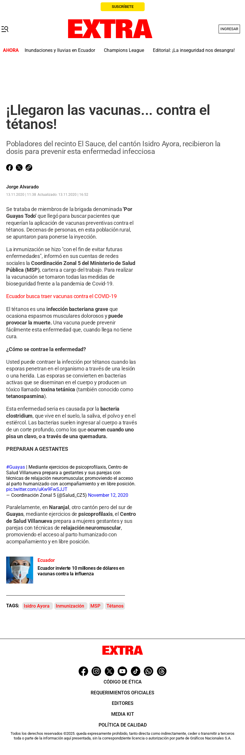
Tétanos (115, 606)
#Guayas (15, 467)
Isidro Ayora (37, 606)
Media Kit (122, 714)
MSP (95, 606)
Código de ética (123, 682)
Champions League (124, 50)
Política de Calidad (123, 725)
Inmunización (70, 606)
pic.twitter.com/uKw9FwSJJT (36, 489)
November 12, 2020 (108, 495)
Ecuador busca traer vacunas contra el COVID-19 (61, 296)
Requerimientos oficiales (122, 693)
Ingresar (229, 29)
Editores (123, 703)
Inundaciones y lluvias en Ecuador (60, 50)
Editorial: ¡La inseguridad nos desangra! (194, 50)
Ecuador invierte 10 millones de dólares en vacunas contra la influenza (81, 571)
